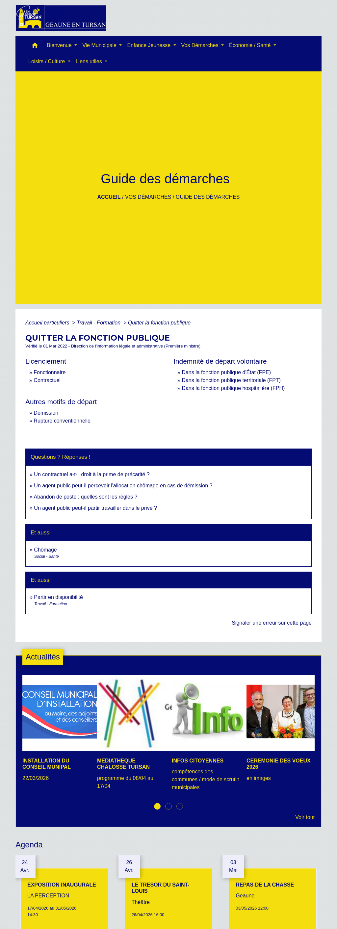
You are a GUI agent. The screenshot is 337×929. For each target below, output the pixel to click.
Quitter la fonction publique (159, 322)
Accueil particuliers (48, 322)
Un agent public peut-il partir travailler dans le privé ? (95, 508)
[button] (35, 47)
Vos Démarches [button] (200, 45)
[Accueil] (60, 18)
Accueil (109, 197)
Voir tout (305, 817)
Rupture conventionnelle (62, 421)
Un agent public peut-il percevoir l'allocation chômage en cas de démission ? (123, 485)
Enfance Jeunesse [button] (149, 45)
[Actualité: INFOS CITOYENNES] (206, 736)
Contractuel (47, 380)
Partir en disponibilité (58, 597)
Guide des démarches (208, 197)
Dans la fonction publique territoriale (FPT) (231, 380)
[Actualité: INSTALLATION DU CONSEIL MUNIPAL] (56, 731)
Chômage (45, 550)
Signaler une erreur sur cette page (272, 623)
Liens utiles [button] (90, 61)
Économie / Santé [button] (250, 45)
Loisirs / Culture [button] (47, 61)
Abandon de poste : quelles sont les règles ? (85, 497)
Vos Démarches (148, 197)
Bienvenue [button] (60, 45)
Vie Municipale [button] (100, 45)
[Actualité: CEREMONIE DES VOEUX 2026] (280, 731)
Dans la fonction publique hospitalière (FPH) (233, 388)
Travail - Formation (99, 322)
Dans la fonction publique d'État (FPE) (226, 372)
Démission (46, 413)
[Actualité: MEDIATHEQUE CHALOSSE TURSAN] (131, 735)
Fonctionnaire (49, 372)
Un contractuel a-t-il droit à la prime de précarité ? (91, 474)
